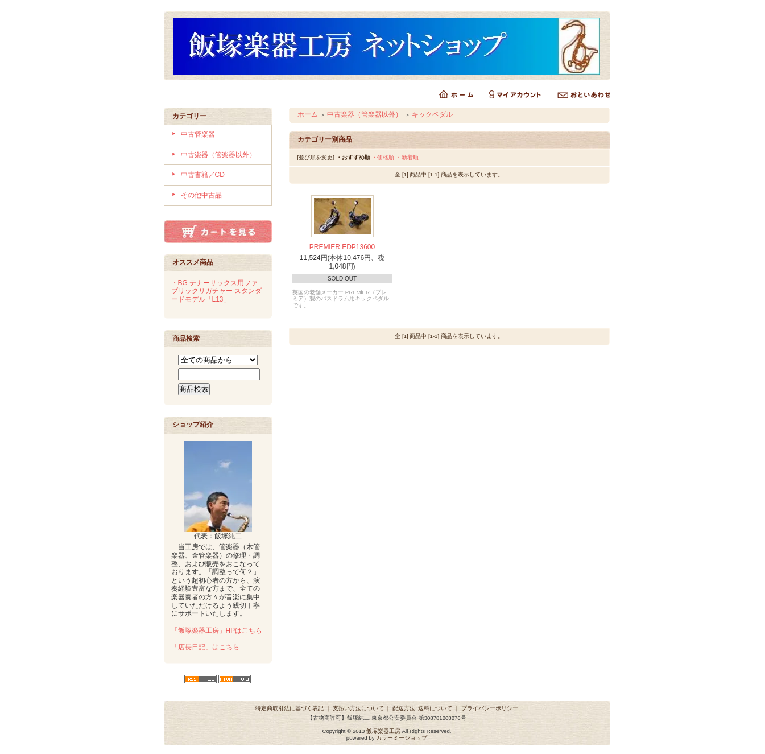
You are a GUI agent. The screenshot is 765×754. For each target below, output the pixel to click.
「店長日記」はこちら (205, 647)
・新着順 (407, 157)
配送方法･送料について (422, 708)
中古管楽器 (198, 134)
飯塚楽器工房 (383, 731)
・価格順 (382, 157)
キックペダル (432, 114)
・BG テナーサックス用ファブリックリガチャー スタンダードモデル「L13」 (216, 291)
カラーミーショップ (401, 738)
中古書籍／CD (203, 175)
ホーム (307, 114)
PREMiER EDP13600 (342, 247)
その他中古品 (201, 195)
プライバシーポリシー (489, 708)
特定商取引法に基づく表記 (289, 708)
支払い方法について (358, 708)
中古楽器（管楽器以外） (218, 155)
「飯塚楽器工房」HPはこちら (217, 630)
